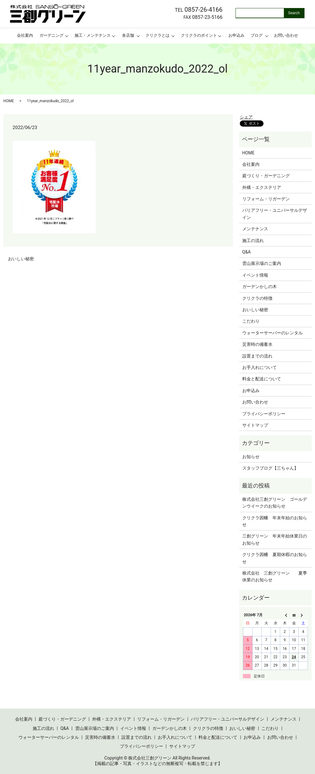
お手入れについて (259, 367)
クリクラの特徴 (257, 298)
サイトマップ (255, 425)
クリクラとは (157, 35)
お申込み (236, 35)
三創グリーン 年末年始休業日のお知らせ (274, 539)
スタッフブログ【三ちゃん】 (270, 468)
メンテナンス (255, 228)
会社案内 (25, 35)
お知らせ (251, 456)
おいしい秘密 (21, 258)
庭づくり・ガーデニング (266, 175)
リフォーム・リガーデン (266, 198)
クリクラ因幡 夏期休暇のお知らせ (274, 558)
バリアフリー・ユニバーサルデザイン (274, 214)
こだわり (251, 321)
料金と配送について (261, 378)
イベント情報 (255, 275)
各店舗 (128, 35)
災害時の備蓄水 (257, 344)
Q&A (246, 251)
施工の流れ (253, 240)
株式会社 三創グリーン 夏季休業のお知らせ (274, 576)
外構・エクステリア (261, 187)
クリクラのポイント (199, 35)
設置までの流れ (257, 356)
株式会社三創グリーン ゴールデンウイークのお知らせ (274, 502)
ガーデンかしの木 (259, 286)
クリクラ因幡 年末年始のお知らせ (274, 521)
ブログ (257, 35)
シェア (246, 117)
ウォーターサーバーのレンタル (272, 332)
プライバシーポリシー (263, 413)
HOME (8, 101)
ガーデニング (51, 35)
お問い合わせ (286, 35)
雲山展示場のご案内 (261, 263)
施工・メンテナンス (93, 35)
